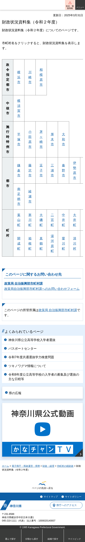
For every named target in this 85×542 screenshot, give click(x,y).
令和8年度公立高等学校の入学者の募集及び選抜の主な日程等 (43, 376)
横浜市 (18, 77)
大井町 (74, 220)
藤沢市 (30, 170)
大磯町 (41, 220)
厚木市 (52, 139)
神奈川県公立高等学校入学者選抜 (31, 340)
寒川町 (30, 220)
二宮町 (52, 220)
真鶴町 (41, 243)
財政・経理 (48, 466)
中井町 (63, 220)
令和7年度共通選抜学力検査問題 (31, 357)
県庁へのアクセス (66, 505)
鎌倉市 (18, 170)
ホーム (5, 466)
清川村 (74, 243)
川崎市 (30, 77)
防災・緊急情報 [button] (70, 7)
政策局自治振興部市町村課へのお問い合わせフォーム (42, 288)
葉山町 (18, 220)
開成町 (18, 243)
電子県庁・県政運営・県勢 (26, 466)
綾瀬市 (30, 196)
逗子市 (41, 170)
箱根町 (30, 243)
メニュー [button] (80, 7)
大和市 (63, 139)
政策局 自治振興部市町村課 (23, 283)
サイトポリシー (73, 496)
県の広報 (15, 393)
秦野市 (63, 170)
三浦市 (52, 170)
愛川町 (63, 243)
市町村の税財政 (65, 466)
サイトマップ (51, 496)
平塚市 (18, 139)
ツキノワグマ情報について (27, 366)
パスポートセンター (22, 348)
